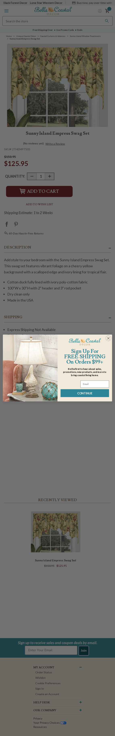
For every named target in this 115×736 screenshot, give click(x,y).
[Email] (94, 384)
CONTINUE (84, 393)
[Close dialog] (108, 338)
